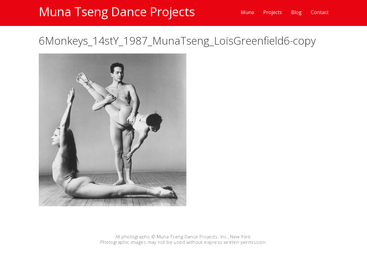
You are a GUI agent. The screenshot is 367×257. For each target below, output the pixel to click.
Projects (272, 12)
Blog (296, 12)
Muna (247, 12)
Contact (320, 12)
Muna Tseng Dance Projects (117, 11)
